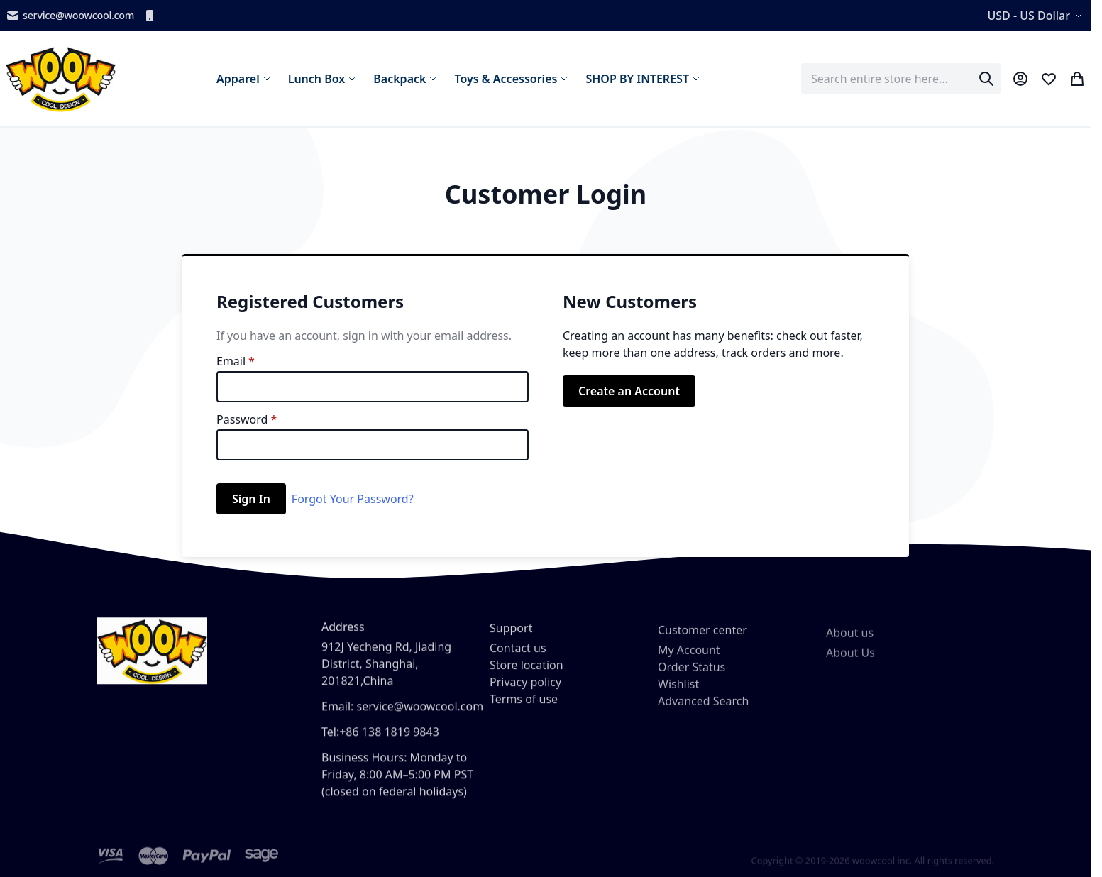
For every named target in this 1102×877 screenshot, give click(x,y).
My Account (689, 665)
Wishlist (678, 699)
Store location (526, 677)
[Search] (986, 78)
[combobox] (901, 78)
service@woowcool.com (70, 16)
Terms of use (524, 711)
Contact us (518, 660)
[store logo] (61, 78)
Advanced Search (703, 716)
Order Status (691, 682)
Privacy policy (525, 694)
